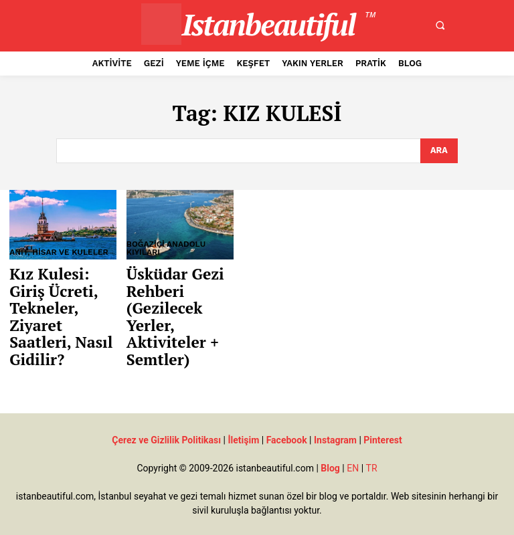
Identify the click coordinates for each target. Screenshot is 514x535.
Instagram (335, 425)
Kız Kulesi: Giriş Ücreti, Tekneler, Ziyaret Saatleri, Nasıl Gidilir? (62, 294)
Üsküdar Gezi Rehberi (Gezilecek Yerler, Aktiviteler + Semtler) (168, 308)
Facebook (286, 425)
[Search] (439, 150)
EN (353, 453)
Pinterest (382, 425)
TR (371, 453)
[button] (440, 25)
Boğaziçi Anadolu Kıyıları (165, 247)
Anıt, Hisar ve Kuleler (58, 251)
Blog (330, 453)
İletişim (243, 425)
